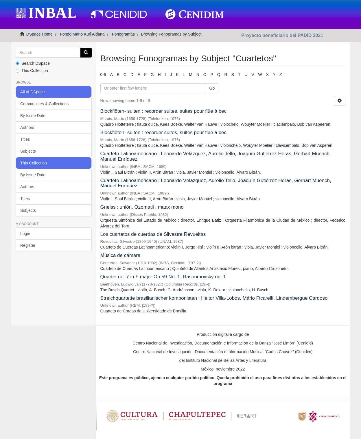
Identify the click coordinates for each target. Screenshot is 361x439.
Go (212, 88)
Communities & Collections (44, 103)
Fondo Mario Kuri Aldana (82, 34)
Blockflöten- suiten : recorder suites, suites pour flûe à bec (163, 111)
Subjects (28, 151)
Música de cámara (120, 255)
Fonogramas (123, 34)
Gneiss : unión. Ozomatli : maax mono (142, 207)
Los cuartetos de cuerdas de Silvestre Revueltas (153, 234)
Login (25, 233)
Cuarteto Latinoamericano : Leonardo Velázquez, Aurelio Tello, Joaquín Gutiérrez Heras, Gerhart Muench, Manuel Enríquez (215, 156)
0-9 (103, 74)
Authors (27, 127)
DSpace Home (39, 34)
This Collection (32, 70)
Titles (25, 139)
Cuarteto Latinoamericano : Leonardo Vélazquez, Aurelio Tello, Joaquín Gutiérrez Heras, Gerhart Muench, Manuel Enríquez (215, 183)
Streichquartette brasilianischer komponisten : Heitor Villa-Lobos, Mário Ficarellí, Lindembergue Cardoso (214, 298)
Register (27, 245)
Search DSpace (33, 63)
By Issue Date (32, 115)
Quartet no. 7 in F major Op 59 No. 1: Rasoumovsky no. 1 (163, 276)
